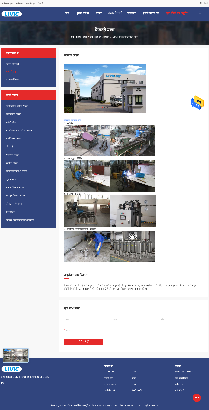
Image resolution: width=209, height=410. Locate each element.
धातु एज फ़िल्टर (12, 155)
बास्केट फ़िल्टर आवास (15, 187)
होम (72, 37)
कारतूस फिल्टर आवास (15, 195)
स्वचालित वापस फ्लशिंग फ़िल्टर (19, 130)
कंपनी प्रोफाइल (12, 64)
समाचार (134, 372)
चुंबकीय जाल (11, 179)
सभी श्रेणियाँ (179, 390)
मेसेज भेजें (84, 341)
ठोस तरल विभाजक (14, 203)
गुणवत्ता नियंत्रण (12, 79)
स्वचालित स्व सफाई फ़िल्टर (17, 106)
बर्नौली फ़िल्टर (12, 122)
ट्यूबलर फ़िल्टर (12, 163)
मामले (134, 378)
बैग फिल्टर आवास (13, 138)
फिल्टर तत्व (10, 212)
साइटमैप (135, 384)
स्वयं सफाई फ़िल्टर (13, 114)
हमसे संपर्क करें (109, 390)
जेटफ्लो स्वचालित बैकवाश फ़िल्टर (20, 220)
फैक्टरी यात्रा (11, 71)
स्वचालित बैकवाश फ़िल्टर (16, 171)
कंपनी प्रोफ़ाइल (109, 372)
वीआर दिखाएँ (115, 13)
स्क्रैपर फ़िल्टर (11, 146)
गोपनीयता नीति (137, 390)
